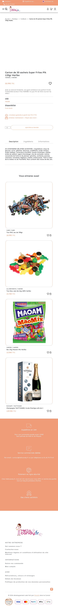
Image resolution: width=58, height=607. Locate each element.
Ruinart (9, 406)
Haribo (8, 77)
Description (13, 141)
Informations (43, 141)
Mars (8, 230)
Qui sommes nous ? (13, 546)
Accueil (7, 19)
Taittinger (18, 406)
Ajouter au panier (32, 127)
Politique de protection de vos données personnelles (27, 582)
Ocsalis (36, 595)
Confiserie (23, 19)
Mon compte (10, 566)
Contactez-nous (11, 549)
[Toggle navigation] (3, 9)
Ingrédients (28, 141)
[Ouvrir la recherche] (6, 9)
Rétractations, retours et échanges (20, 575)
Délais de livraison (13, 579)
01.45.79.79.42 (10, 4)
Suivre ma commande (14, 563)
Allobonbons (11, 289)
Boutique (15, 19)
